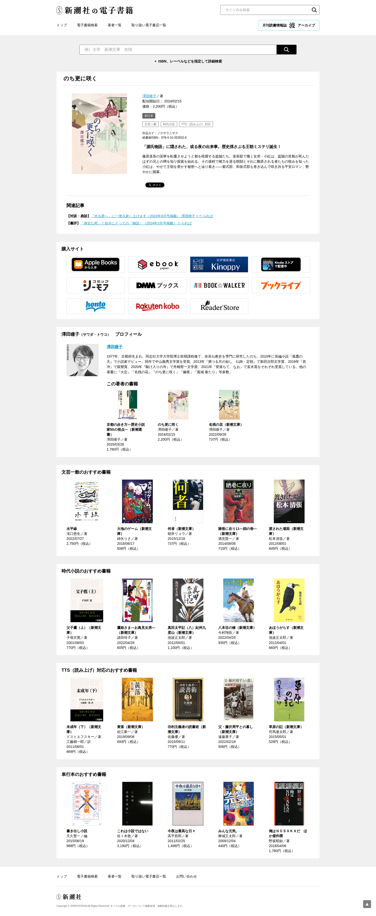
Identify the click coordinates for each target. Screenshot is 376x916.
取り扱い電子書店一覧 (148, 25)
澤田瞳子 (149, 96)
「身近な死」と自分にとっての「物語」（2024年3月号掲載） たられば (136, 223)
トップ (62, 25)
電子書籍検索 (87, 25)
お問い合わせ (186, 876)
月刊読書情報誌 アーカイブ (288, 25)
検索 (314, 10)
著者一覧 (115, 25)
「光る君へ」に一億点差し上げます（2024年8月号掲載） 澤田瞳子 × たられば (152, 216)
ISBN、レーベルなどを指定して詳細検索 (190, 61)
